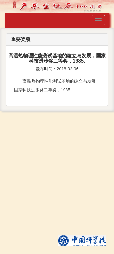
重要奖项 (20, 39)
